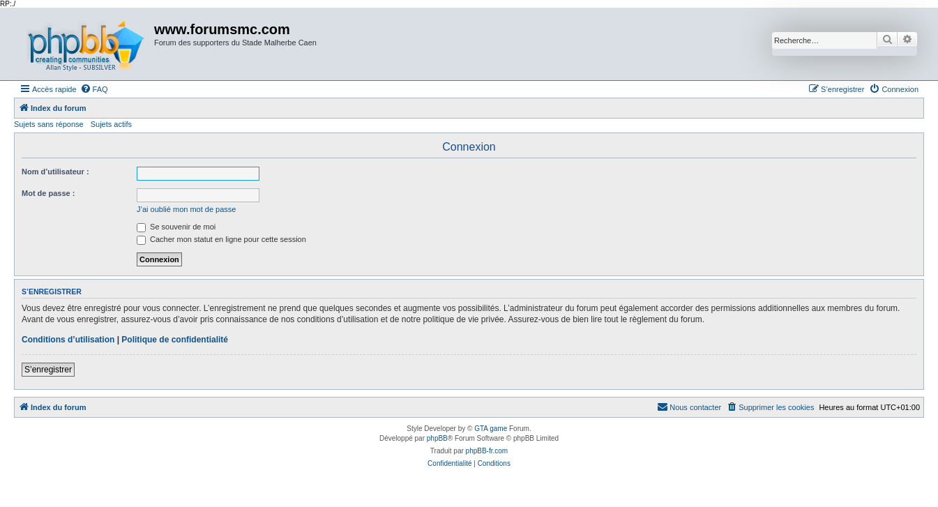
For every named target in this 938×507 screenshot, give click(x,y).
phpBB (437, 438)
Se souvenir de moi (176, 226)
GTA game (490, 428)
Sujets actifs (111, 124)
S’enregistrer (48, 369)
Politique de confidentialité (174, 340)
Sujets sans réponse (49, 124)
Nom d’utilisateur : (55, 171)
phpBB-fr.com (487, 451)
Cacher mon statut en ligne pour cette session (221, 239)
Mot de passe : (48, 193)
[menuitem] (94, 89)
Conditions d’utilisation (68, 340)
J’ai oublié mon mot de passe (186, 209)
